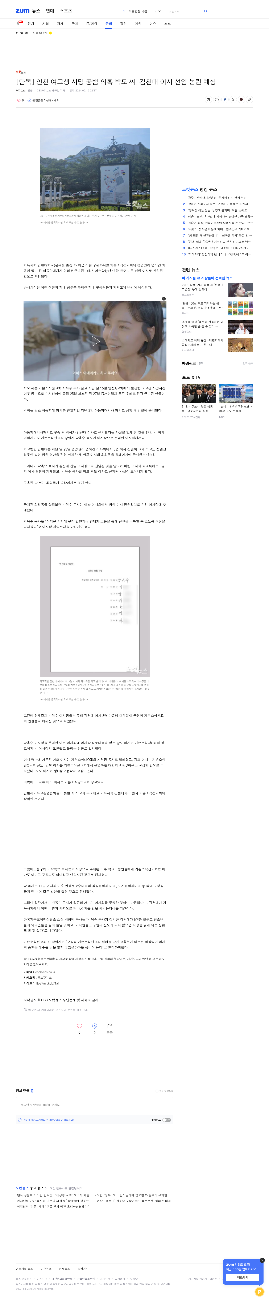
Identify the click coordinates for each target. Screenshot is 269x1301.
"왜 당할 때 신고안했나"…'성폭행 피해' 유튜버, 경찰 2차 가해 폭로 (220, 235)
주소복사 (249, 99)
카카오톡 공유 (241, 99)
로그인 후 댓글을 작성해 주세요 (40, 1105)
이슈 (152, 23)
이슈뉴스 (46, 1269)
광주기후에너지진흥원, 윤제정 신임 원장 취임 (217, 197)
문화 (108, 23)
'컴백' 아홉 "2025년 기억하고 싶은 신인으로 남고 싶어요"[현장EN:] (220, 242)
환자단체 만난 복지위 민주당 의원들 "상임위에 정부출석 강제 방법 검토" (54, 1201)
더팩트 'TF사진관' (191, 417)
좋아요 (20, 100)
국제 (75, 23)
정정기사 (83, 1269)
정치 (31, 23)
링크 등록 (248, 363)
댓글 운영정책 (166, 1091)
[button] (164, 299)
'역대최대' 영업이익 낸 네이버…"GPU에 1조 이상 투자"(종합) (220, 254)
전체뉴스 (64, 1269)
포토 (167, 23)
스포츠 (66, 11)
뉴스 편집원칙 (24, 1278)
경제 (60, 23)
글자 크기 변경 (208, 99)
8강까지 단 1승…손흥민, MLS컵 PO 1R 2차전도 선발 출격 (220, 248)
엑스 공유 (233, 99)
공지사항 (105, 1278)
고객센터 (120, 1278)
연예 (50, 11)
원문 (30, 90)
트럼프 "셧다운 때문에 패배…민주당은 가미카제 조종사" (220, 229)
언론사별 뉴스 (24, 1269)
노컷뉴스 (20, 90)
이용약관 (42, 1278)
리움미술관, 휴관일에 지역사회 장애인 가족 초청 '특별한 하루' (220, 216)
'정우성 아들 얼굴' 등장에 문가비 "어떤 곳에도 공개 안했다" (220, 210)
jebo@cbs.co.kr (45, 972)
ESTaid (22, 1288)
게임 (138, 23)
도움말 (134, 1278)
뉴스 (36, 11)
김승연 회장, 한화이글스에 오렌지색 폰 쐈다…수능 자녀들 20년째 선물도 (220, 223)
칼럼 (123, 23)
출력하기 (216, 99)
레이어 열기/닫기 (109, 1029)
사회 (45, 23)
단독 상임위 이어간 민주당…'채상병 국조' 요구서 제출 (53, 1195)
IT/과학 (91, 23)
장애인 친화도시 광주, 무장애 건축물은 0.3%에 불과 (220, 204)
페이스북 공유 (225, 99)
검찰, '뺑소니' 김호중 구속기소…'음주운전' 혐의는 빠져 (134, 1201)
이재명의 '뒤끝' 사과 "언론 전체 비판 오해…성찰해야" (53, 1206)
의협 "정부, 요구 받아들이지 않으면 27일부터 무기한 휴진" (134, 1195)
